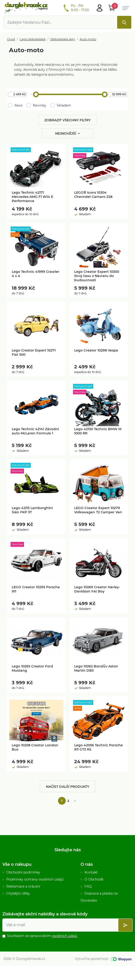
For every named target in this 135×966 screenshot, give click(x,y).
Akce (15, 105)
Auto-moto (88, 39)
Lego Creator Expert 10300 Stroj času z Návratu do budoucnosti (96, 276)
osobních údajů (64, 936)
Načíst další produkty (67, 787)
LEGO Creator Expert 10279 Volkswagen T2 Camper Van (98, 510)
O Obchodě (94, 879)
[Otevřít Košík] (111, 8)
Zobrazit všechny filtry (67, 120)
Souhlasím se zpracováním (42, 936)
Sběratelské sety (62, 39)
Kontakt (91, 872)
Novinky (36, 105)
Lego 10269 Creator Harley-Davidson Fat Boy (97, 589)
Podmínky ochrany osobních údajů (35, 879)
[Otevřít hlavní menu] (99, 8)
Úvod (11, 39)
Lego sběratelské (33, 39)
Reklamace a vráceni (23, 886)
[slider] (36, 94)
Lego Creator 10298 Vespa (96, 350)
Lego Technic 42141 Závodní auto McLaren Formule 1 (35, 431)
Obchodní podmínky (23, 872)
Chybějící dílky (18, 893)
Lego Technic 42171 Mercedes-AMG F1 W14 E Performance (32, 196)
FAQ (88, 886)
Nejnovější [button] (66, 133)
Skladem (60, 105)
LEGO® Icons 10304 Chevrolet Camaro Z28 (93, 194)
